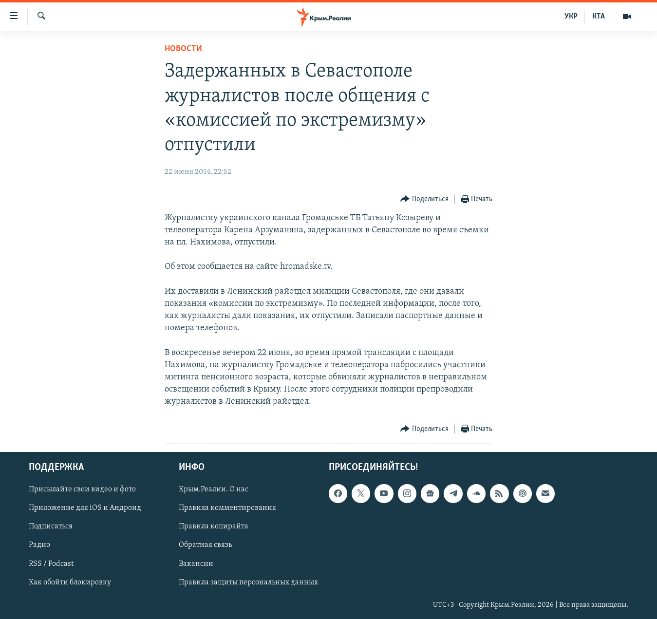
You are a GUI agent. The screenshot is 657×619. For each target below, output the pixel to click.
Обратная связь (205, 545)
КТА (598, 16)
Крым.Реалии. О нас (213, 489)
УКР (571, 16)
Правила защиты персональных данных (248, 582)
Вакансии (196, 563)
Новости (183, 49)
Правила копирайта (213, 526)
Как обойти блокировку (70, 582)
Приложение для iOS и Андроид (85, 508)
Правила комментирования (227, 508)
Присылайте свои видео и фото (82, 489)
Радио (39, 545)
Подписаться (51, 526)
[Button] (424, 199)
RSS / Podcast (51, 563)
